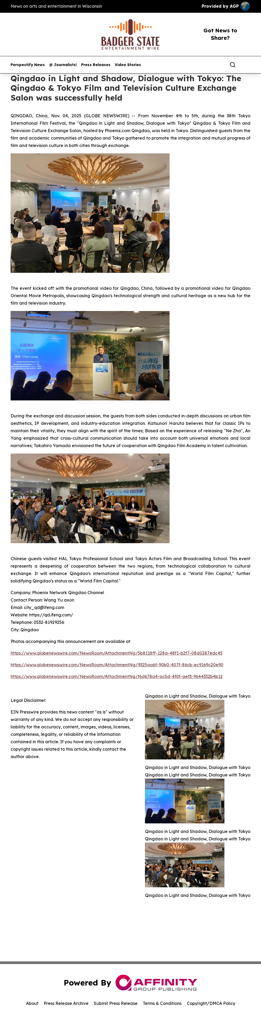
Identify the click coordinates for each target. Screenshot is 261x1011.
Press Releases (95, 65)
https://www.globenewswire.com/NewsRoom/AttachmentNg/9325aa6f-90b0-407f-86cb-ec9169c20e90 (117, 664)
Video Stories (128, 65)
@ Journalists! (63, 65)
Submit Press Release (116, 1003)
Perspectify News (28, 65)
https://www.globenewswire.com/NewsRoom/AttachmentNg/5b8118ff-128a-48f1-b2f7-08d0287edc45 (117, 653)
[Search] (232, 65)
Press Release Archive (66, 1003)
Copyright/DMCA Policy (211, 1003)
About (32, 1003)
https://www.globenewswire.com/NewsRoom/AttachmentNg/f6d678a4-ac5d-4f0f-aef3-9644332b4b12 (117, 676)
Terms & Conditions (162, 1003)
